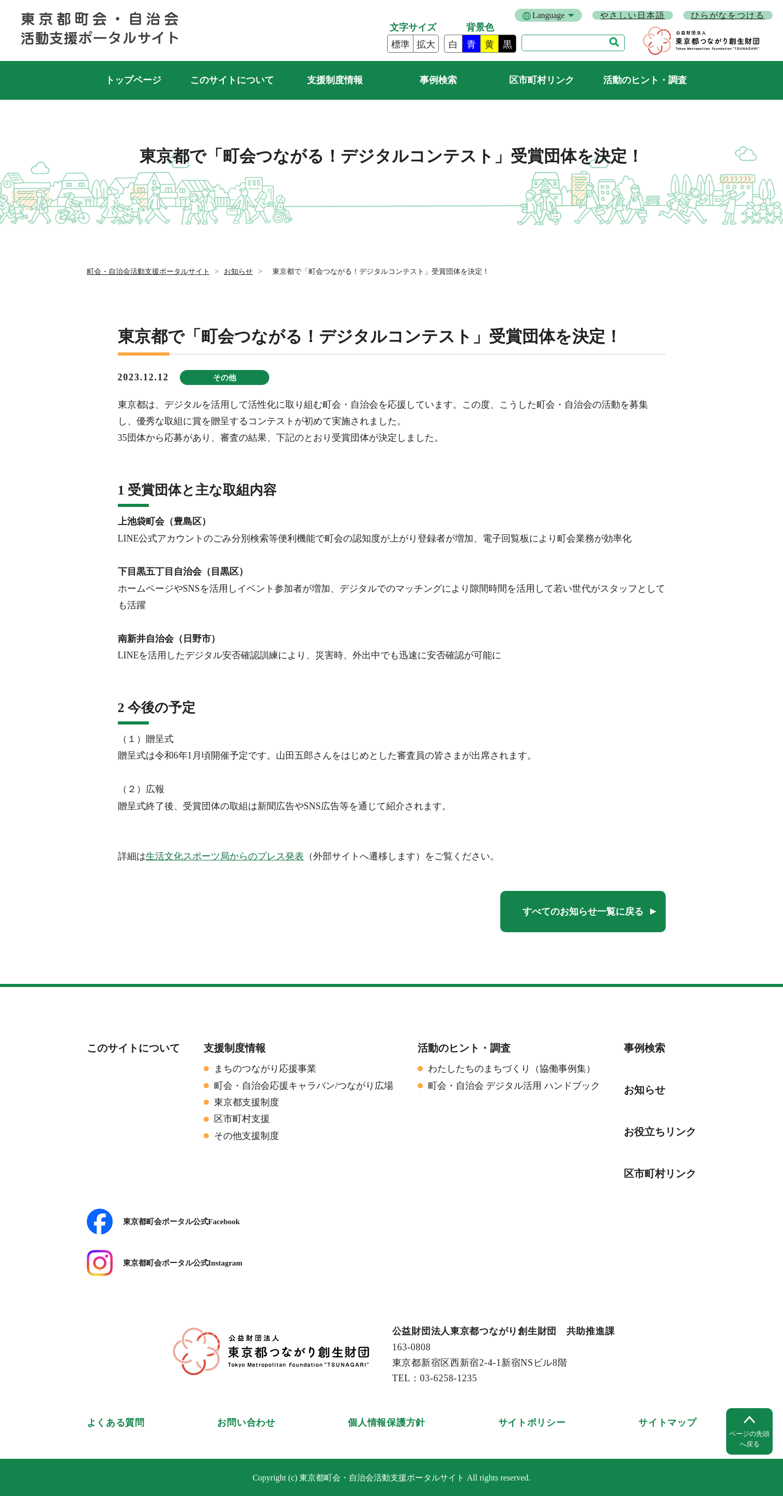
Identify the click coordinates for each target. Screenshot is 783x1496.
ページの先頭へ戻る (749, 1439)
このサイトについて (232, 80)
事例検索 (438, 80)
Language (548, 15)
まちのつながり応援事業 (265, 1068)
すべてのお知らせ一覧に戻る (583, 911)
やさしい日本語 (632, 15)
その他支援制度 (246, 1136)
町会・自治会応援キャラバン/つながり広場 (303, 1086)
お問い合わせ (246, 1422)
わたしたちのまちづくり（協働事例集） (511, 1068)
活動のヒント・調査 (645, 80)
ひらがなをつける (728, 15)
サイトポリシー (532, 1422)
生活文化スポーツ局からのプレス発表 (225, 856)
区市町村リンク (541, 80)
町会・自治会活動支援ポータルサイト (133, 80)
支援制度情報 (335, 80)
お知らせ (238, 271)
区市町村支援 (242, 1119)
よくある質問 (116, 1422)
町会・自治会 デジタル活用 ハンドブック (514, 1086)
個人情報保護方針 (386, 1422)
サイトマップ (667, 1422)
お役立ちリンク (660, 1131)
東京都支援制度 (246, 1102)
